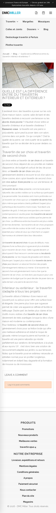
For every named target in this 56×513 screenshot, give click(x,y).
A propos (28, 478)
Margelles (28, 21)
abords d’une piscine (12, 122)
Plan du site (28, 496)
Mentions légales (28, 466)
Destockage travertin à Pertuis (22, 37)
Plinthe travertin (14, 45)
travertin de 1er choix (21, 171)
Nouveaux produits (28, 435)
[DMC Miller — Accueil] (11, 12)
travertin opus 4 (28, 447)
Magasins (28, 502)
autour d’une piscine (20, 182)
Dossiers (31, 29)
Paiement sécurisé (28, 484)
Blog (46, 29)
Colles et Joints (14, 29)
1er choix (35, 160)
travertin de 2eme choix (41, 200)
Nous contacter (28, 490)
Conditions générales (28, 472)
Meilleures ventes (28, 441)
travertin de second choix (32, 325)
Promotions (28, 429)
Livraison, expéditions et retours (28, 460)
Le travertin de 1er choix (12, 189)
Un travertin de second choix (15, 243)
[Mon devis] (36, 13)
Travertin (10, 21)
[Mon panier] (43, 13)
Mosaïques (44, 21)
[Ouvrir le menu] (50, 13)
